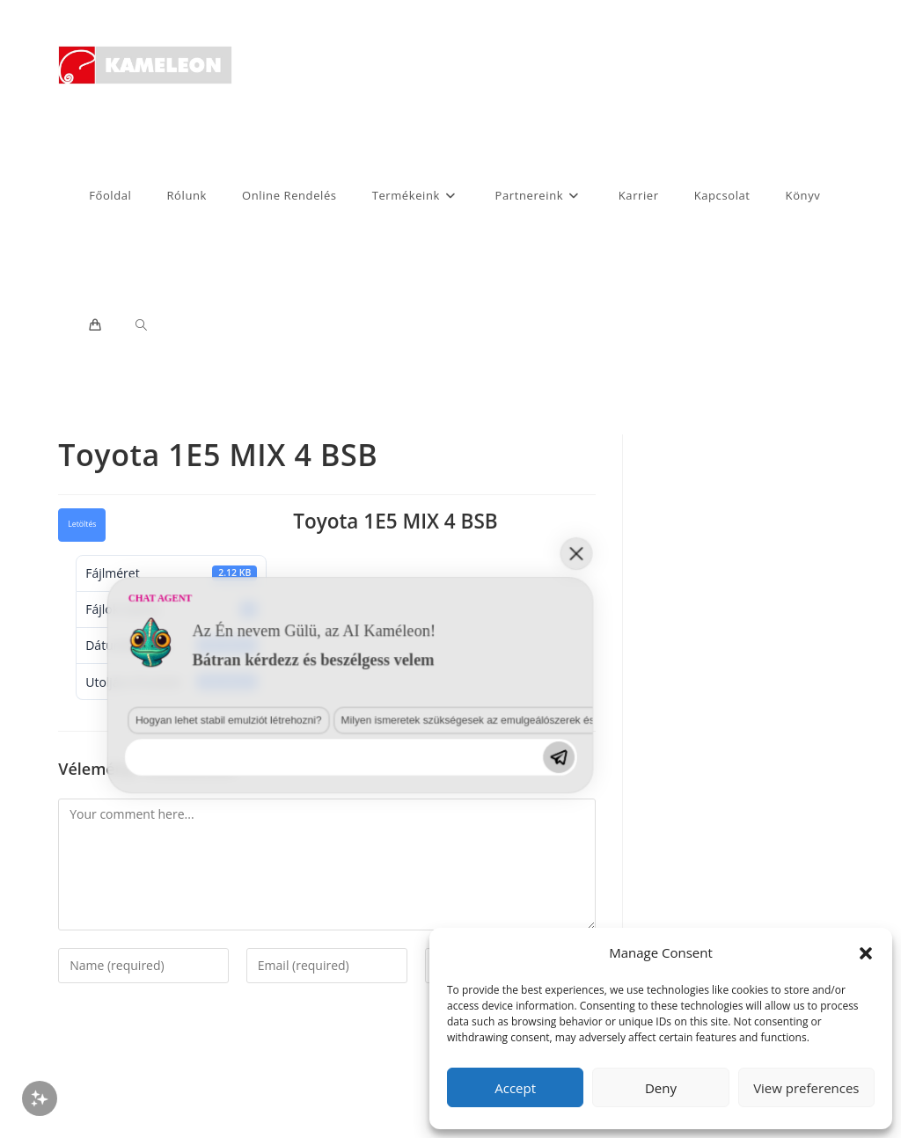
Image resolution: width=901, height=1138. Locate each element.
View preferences (806, 1088)
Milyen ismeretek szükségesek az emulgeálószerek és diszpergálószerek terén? (245, 987)
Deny (661, 1088)
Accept (515, 1088)
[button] (866, 953)
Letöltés (82, 524)
